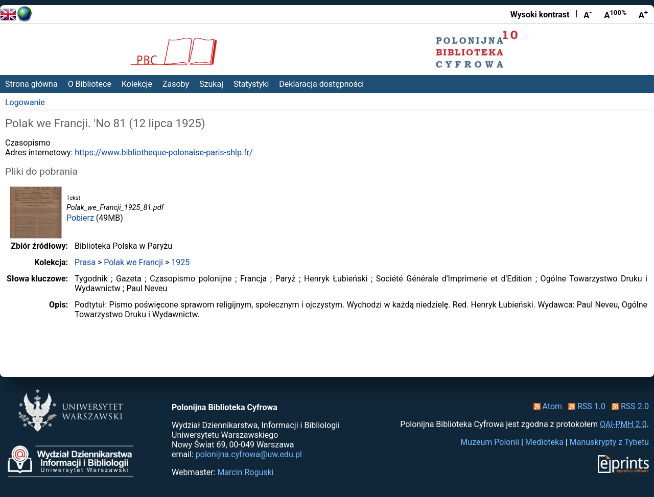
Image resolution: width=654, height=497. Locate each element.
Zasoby (175, 84)
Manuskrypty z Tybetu (609, 442)
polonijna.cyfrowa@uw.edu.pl (249, 454)
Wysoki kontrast (540, 14)
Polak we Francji (133, 262)
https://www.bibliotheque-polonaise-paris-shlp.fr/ (163, 152)
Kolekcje (137, 84)
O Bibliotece (89, 84)
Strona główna (31, 84)
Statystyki (251, 84)
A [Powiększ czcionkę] (643, 14)
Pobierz (80, 218)
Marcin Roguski (245, 472)
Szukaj (211, 84)
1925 (180, 262)
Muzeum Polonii (489, 442)
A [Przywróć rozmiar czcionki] (615, 14)
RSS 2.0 (628, 406)
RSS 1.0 (584, 406)
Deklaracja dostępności (321, 84)
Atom (546, 406)
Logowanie (25, 102)
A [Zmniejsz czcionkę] (587, 14)
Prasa (85, 262)
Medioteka (544, 442)
